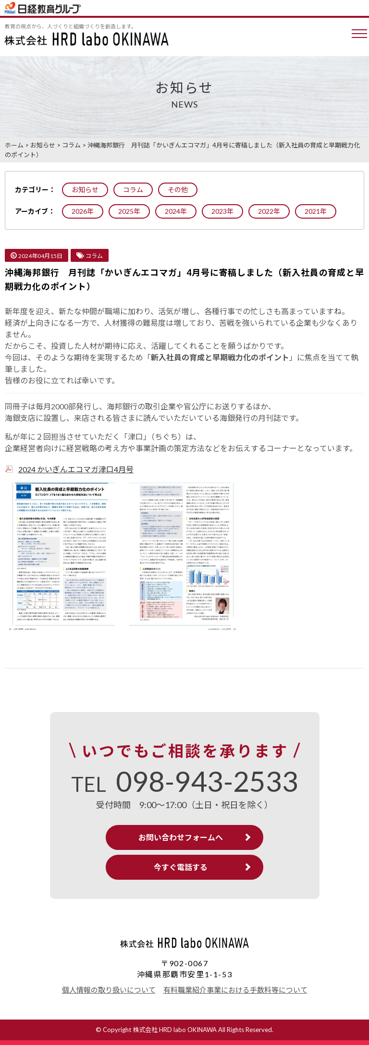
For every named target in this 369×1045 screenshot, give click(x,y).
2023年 (222, 211)
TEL (184, 784)
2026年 (83, 211)
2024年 (176, 211)
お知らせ (85, 189)
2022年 (269, 211)
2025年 (129, 211)
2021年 (316, 211)
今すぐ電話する (181, 867)
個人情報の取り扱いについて (109, 989)
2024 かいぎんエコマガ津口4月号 (76, 469)
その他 (178, 189)
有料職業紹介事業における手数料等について (235, 989)
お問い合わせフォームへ (180, 837)
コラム (133, 189)
